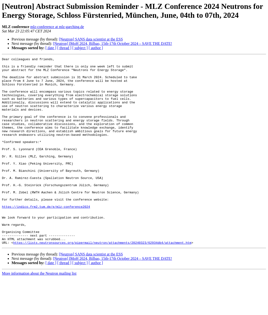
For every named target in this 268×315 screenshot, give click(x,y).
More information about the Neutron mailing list (39, 311)
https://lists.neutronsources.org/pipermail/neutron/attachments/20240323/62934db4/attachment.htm (102, 280)
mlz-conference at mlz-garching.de (57, 27)
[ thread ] (64, 48)
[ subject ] (80, 48)
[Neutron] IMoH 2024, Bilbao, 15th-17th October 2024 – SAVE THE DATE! (112, 44)
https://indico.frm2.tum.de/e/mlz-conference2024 (46, 237)
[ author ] (96, 48)
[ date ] (50, 48)
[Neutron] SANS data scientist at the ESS (91, 39)
